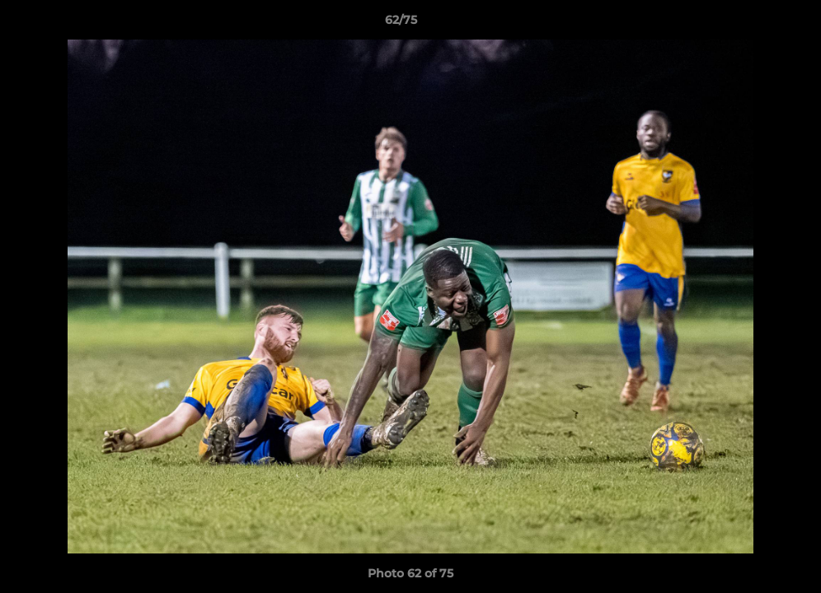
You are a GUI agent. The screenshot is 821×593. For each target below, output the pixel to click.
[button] (752, 23)
